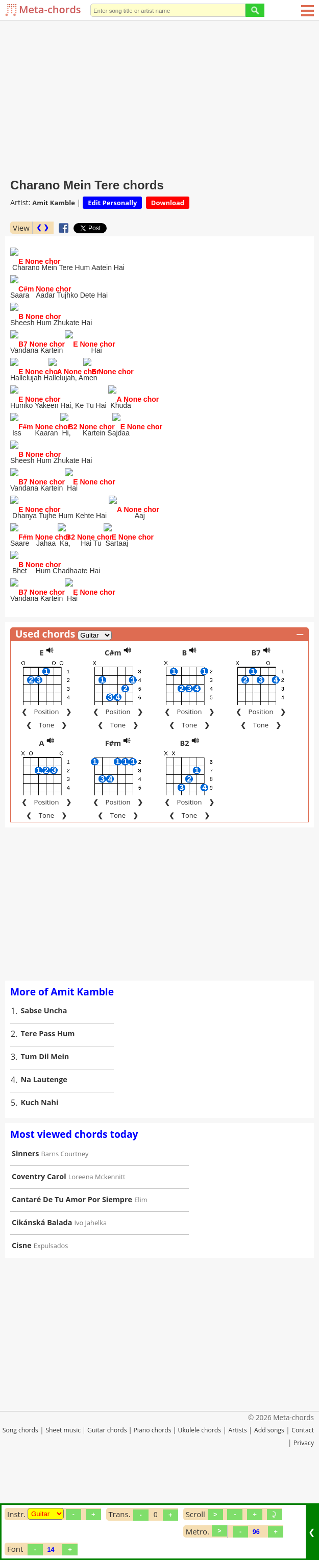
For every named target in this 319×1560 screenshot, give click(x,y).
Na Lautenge (44, 1155)
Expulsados (51, 1321)
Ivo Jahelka (91, 1298)
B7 (255, 728)
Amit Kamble (53, 202)
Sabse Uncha (44, 1086)
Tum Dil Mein (45, 1132)
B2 (184, 818)
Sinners (25, 1229)
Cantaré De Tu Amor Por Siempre (72, 1275)
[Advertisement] (159, 97)
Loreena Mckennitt (97, 1252)
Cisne (22, 1321)
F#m (113, 818)
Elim (140, 1275)
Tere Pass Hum (48, 1109)
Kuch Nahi (40, 1178)
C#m (113, 728)
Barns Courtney (65, 1229)
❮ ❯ (42, 227)
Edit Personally (112, 202)
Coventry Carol (39, 1252)
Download (167, 202)
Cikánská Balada (42, 1298)
